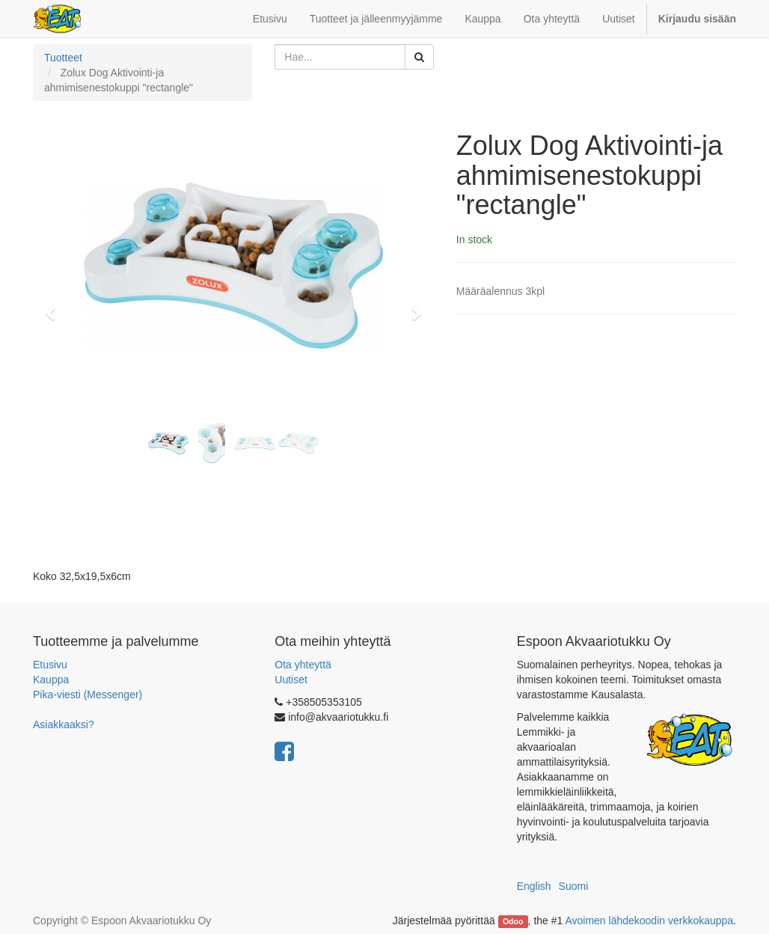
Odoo (513, 921)
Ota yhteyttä (303, 665)
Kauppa (51, 680)
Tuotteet (63, 58)
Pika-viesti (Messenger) (87, 694)
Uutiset (291, 680)
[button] (55, 307)
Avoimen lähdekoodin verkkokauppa (649, 921)
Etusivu (50, 665)
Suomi (574, 886)
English (534, 886)
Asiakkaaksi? (63, 724)
